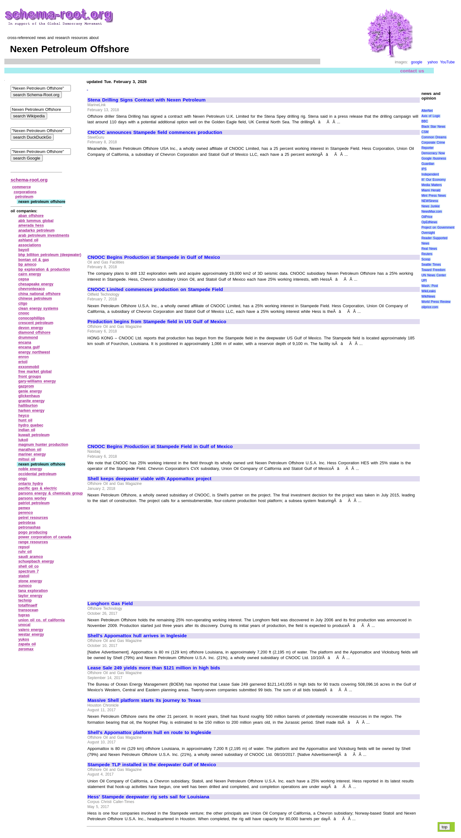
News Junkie (430, 206)
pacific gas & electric (37, 488)
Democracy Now (433, 153)
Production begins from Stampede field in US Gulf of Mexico (157, 321)
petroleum (24, 197)
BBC (424, 121)
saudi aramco (30, 557)
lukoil (23, 440)
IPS (423, 169)
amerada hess (31, 225)
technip (25, 600)
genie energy (30, 391)
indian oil (26, 430)
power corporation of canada (44, 537)
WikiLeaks (428, 291)
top (445, 827)
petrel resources (33, 517)
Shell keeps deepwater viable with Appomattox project (150, 478)
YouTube (447, 62)
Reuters (426, 254)
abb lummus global (36, 221)
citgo (22, 303)
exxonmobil (28, 367)
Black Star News (433, 126)
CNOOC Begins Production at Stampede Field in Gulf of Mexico (160, 446)
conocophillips (31, 318)
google (416, 62)
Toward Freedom (433, 270)
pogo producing (32, 532)
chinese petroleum (35, 298)
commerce (21, 187)
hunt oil (25, 420)
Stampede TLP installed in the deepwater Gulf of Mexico (152, 764)
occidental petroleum (37, 474)
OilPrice (426, 217)
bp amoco (27, 264)
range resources (33, 542)
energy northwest (34, 352)
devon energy (30, 328)
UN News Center (433, 275)
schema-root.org (29, 179)
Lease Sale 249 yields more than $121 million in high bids (154, 667)
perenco (25, 512)
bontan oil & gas (33, 260)
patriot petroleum (34, 503)
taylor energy (30, 596)
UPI (424, 280)
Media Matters (431, 185)
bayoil (23, 250)
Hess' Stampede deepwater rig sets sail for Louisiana (148, 796)
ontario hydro (30, 483)
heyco (23, 415)
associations (29, 245)
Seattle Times (431, 264)
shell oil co (28, 566)
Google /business (433, 158)
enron (23, 357)
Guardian (427, 163)
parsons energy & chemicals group (50, 493)
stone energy (30, 581)
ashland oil (28, 240)
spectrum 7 (28, 571)
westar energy (31, 634)
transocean (28, 610)
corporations (25, 192)
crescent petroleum (35, 323)
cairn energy (29, 274)
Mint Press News (433, 195)
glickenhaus (29, 396)
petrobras (27, 522)
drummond (28, 337)
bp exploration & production (44, 269)
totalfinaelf (27, 605)
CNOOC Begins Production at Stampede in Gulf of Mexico (154, 257)
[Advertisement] (140, 203)
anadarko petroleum (36, 230)
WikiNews (428, 296)
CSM (424, 132)
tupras (24, 615)
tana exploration (33, 591)
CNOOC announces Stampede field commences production (155, 132)
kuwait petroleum (34, 435)
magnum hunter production (43, 444)
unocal (24, 625)
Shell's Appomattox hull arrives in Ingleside (137, 635)
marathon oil (30, 449)
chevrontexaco (31, 289)
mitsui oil (26, 459)
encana (24, 342)
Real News (429, 248)
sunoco (25, 586)
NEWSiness (429, 201)
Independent (430, 174)
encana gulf (29, 347)
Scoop (425, 259)
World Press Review (435, 301)
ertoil (22, 362)
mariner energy (32, 454)
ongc (22, 478)
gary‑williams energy (37, 381)
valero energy (30, 630)
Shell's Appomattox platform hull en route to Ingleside (149, 732)
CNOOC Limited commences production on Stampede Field (155, 289)
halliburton (28, 405)
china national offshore (39, 294)
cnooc (23, 313)
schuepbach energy (36, 561)
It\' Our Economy (433, 179)
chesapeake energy (35, 284)
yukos (23, 639)
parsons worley (32, 498)
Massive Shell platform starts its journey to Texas (144, 700)
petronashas (29, 527)
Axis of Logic (430, 116)
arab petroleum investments (43, 235)
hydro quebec (30, 425)
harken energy (31, 410)
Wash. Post (429, 286)
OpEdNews (429, 222)
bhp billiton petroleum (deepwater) (49, 255)
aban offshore (31, 216)
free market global (35, 371)
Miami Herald (430, 190)
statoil (23, 576)
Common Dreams (433, 137)
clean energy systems (38, 308)
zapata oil (27, 644)
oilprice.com (429, 307)
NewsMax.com (431, 211)
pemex (24, 508)
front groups (29, 376)
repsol (24, 547)
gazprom (26, 386)
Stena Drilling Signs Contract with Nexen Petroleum (147, 99)
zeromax (26, 649)
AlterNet (427, 110)
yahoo (433, 62)
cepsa (23, 279)
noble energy (30, 469)
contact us (412, 70)
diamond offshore (34, 332)
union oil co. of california (41, 620)
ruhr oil (25, 552)
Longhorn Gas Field (110, 603)
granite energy (31, 401)
